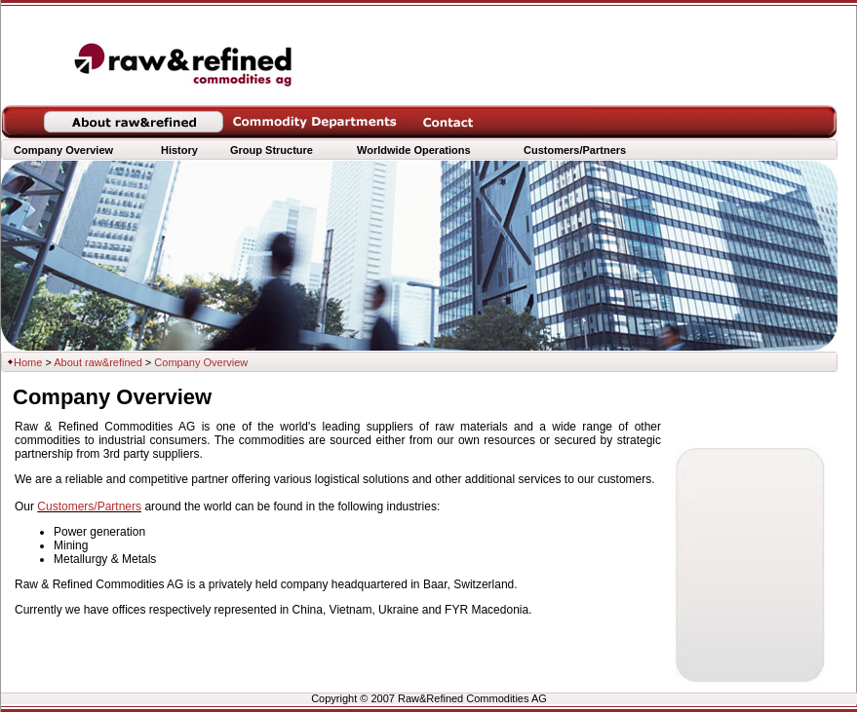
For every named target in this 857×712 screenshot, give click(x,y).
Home (28, 362)
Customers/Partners (89, 506)
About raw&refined (98, 362)
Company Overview (63, 150)
